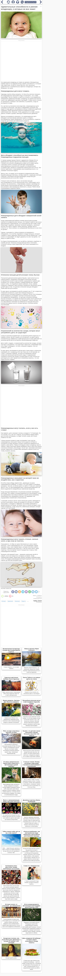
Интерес (4, 601)
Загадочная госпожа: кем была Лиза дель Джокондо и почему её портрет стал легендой (11, 940)
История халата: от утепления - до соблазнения (11, 905)
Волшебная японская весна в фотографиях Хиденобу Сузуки (31, 702)
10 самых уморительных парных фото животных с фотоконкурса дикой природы (11, 764)
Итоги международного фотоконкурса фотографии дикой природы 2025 (31, 906)
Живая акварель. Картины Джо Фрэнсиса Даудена (11, 701)
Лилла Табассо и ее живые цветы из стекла (31, 678)
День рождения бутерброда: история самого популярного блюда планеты (31, 940)
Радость (24, 601)
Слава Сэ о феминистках (32, 865)
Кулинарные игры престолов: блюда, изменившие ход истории (11, 867)
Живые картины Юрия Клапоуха (31, 649)
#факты (35, 595)
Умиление (17, 601)
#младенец (39, 597)
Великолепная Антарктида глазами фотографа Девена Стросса (11, 650)
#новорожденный (37, 598)
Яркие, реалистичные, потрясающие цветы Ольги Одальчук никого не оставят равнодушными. (11, 694)
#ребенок (39, 595)
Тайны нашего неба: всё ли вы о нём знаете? (11, 832)
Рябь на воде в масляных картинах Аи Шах (11, 731)
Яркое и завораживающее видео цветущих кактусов (11, 800)
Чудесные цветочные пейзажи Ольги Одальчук (11, 678)
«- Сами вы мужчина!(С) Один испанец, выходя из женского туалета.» (31, 883)
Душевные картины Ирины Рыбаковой (31, 800)
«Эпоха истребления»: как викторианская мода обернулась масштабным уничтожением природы (31, 834)
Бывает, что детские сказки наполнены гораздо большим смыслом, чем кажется (31, 733)
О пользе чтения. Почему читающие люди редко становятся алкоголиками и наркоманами (31, 764)
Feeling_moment (38, 600)
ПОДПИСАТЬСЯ (30, 2)
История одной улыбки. (11, 957)
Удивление (10, 601)
